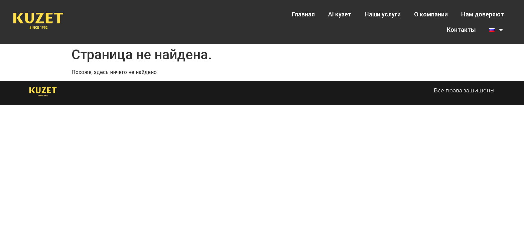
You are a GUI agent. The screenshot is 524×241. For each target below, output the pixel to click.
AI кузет (339, 14)
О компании (431, 14)
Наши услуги (383, 14)
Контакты (461, 29)
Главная (303, 14)
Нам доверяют (482, 14)
